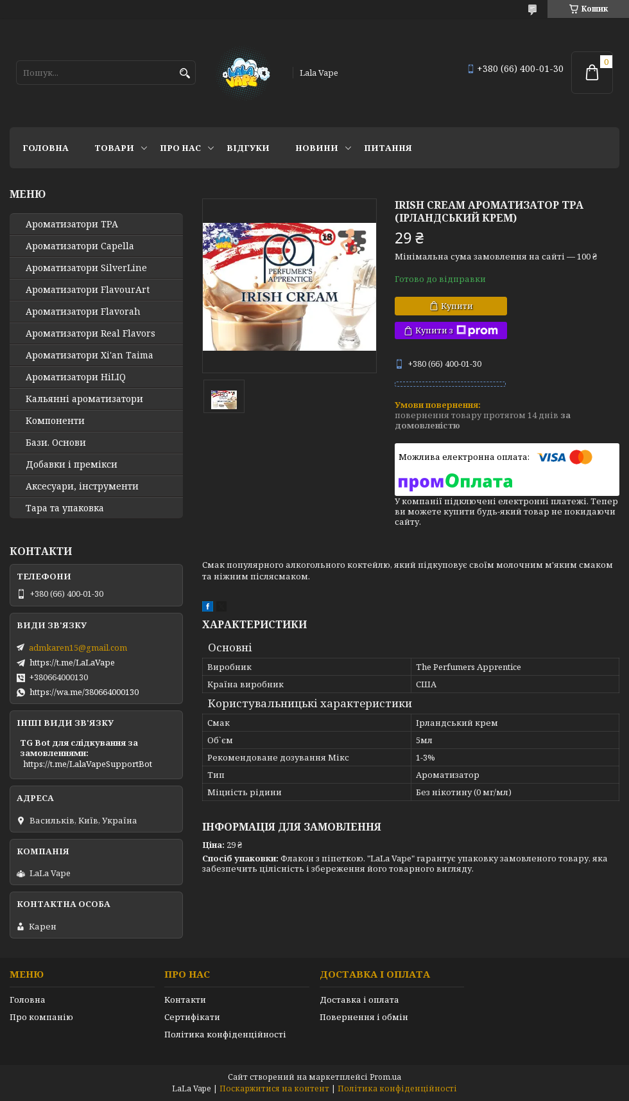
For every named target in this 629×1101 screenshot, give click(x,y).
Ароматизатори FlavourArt (88, 289)
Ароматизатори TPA (72, 224)
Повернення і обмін (364, 1017)
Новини (316, 148)
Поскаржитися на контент (274, 1088)
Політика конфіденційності (225, 1034)
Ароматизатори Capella (80, 246)
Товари (114, 148)
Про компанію (41, 1017)
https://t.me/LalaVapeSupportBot (87, 764)
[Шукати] (184, 73)
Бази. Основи (56, 442)
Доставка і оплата (359, 999)
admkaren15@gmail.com (78, 647)
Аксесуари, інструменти (82, 486)
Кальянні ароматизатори (84, 399)
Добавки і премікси (71, 464)
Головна (45, 148)
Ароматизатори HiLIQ (76, 377)
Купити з (456, 330)
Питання (388, 148)
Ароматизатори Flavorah (83, 311)
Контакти (185, 999)
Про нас (180, 148)
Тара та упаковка (65, 508)
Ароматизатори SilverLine (86, 268)
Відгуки (248, 148)
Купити (457, 306)
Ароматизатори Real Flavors (90, 333)
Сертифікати (192, 1017)
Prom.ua (385, 1076)
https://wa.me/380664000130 (84, 692)
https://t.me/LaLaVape (72, 662)
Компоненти (55, 421)
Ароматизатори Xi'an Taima (89, 355)
